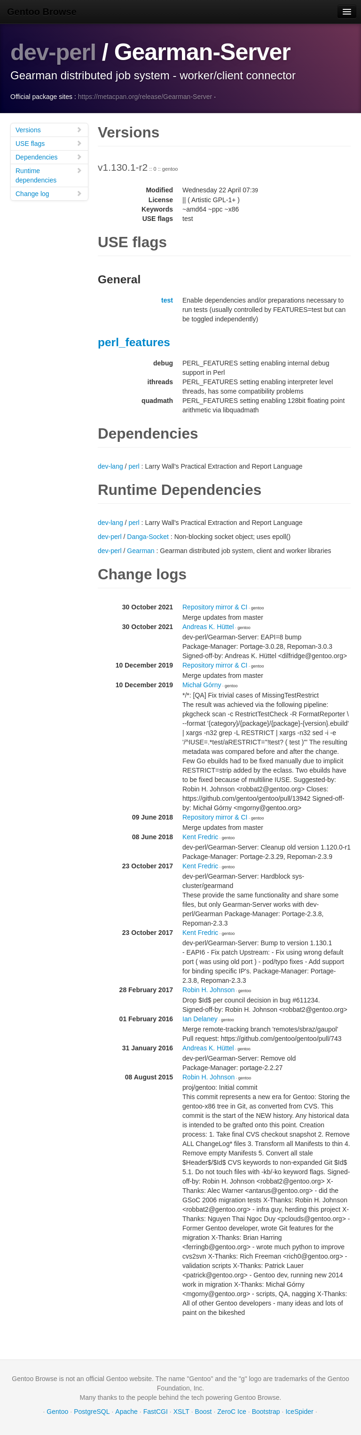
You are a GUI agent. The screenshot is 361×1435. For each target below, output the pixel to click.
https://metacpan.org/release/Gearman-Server (145, 96)
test (167, 300)
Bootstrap (266, 1411)
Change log (49, 193)
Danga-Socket (148, 536)
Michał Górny (201, 685)
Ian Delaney (200, 1019)
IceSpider (299, 1411)
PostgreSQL (92, 1411)
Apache (126, 1411)
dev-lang (110, 466)
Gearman (140, 550)
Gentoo (57, 1411)
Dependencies (49, 157)
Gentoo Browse (42, 12)
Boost (203, 1411)
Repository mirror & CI (214, 607)
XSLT (181, 1411)
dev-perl (54, 52)
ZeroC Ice (231, 1411)
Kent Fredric (200, 837)
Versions (49, 130)
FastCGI (155, 1411)
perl (133, 466)
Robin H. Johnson (208, 990)
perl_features (134, 342)
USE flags (49, 143)
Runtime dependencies (49, 175)
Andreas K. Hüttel (208, 626)
